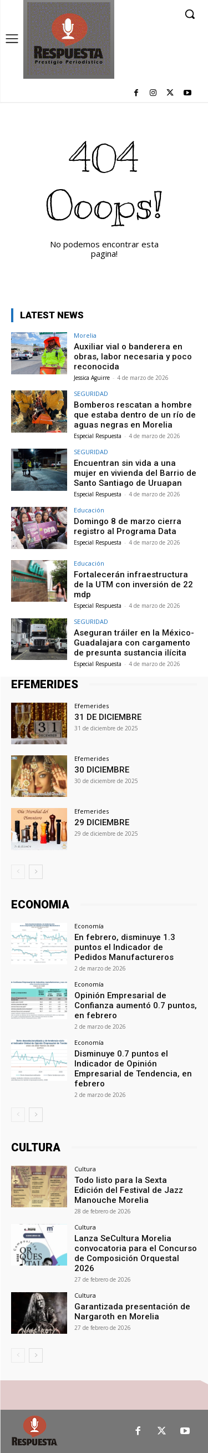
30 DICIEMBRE (101, 770)
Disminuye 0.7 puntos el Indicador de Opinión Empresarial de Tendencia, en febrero (133, 1069)
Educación (89, 510)
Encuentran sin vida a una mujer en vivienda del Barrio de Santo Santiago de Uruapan (135, 473)
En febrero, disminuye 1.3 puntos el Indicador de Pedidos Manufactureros (124, 947)
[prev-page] (18, 872)
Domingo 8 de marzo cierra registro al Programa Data (127, 526)
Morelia (85, 335)
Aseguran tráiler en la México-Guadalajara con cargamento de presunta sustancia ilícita (134, 643)
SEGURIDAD (91, 393)
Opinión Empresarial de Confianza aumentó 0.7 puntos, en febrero (135, 1005)
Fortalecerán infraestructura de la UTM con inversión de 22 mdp (133, 585)
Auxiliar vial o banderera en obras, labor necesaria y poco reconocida (133, 357)
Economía (89, 926)
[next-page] (36, 872)
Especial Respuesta (97, 436)
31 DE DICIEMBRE (107, 717)
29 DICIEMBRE (101, 822)
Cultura (85, 1169)
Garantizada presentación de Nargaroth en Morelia (132, 1312)
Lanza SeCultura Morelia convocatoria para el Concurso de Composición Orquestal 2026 (135, 1253)
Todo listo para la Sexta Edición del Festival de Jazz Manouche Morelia (128, 1190)
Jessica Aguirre (92, 378)
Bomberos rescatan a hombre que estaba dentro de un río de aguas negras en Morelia (135, 415)
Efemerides (91, 706)
